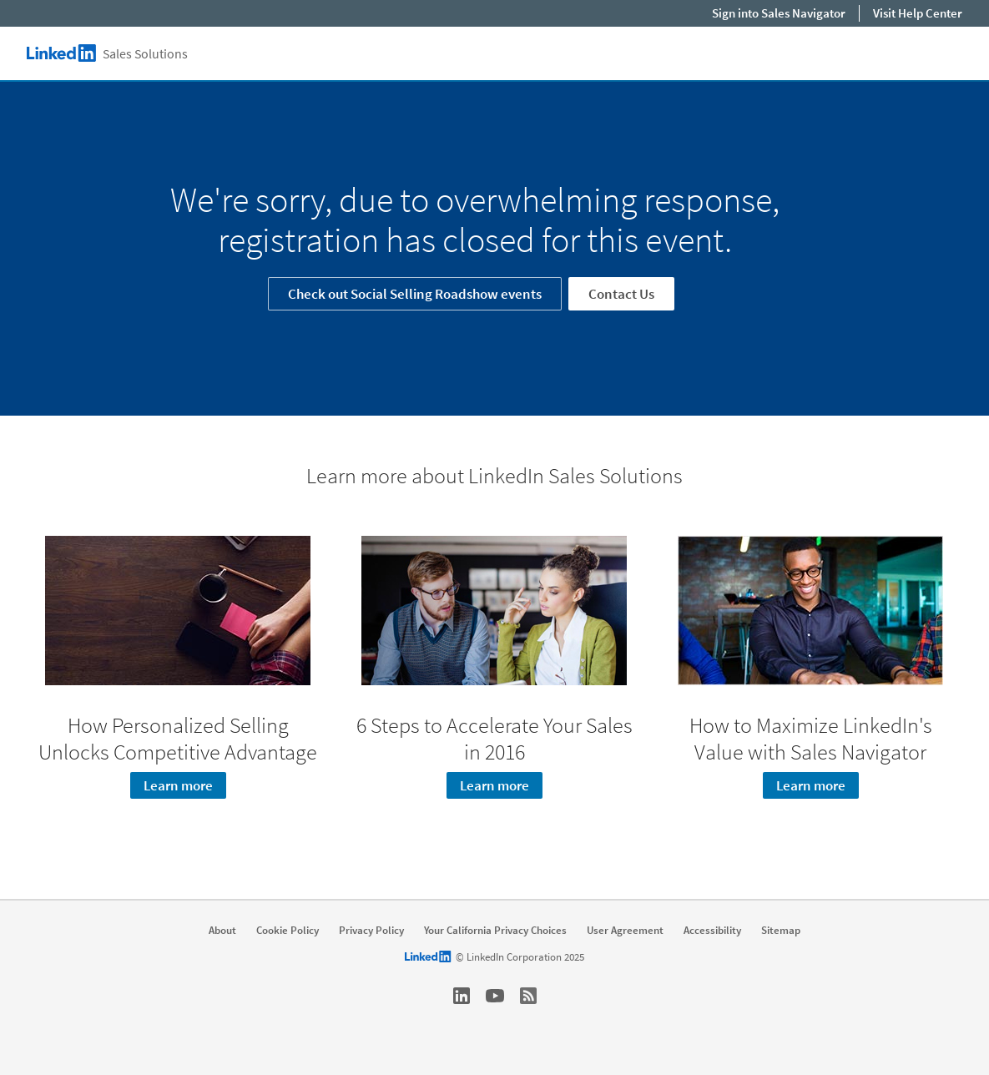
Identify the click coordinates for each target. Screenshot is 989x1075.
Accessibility (712, 930)
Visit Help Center (917, 13)
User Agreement (625, 930)
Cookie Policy (287, 930)
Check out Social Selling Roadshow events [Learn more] (415, 294)
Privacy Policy (371, 930)
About (222, 930)
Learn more (178, 785)
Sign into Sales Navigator (778, 13)
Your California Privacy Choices (495, 930)
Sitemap (780, 930)
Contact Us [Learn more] (621, 294)
